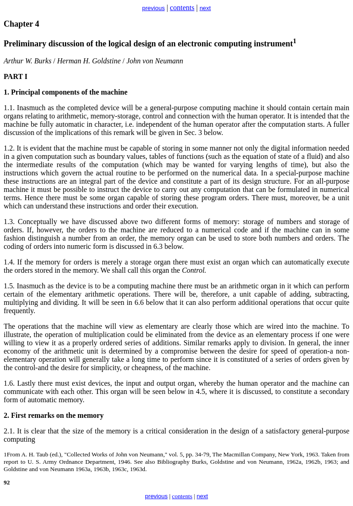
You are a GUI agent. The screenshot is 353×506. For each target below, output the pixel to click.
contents (182, 7)
